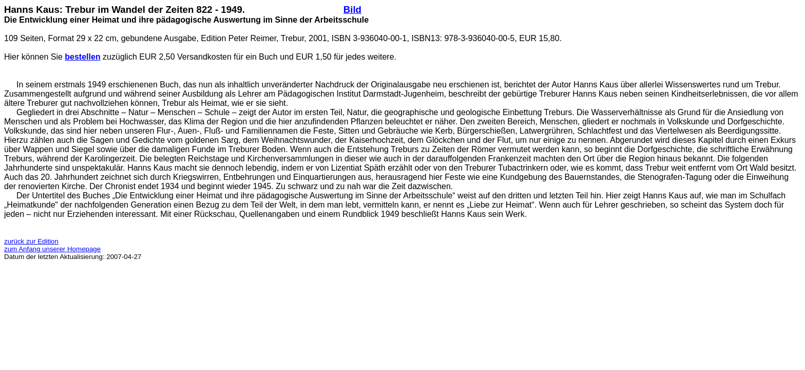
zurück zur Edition (31, 241)
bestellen (82, 56)
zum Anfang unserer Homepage (52, 249)
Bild (352, 9)
